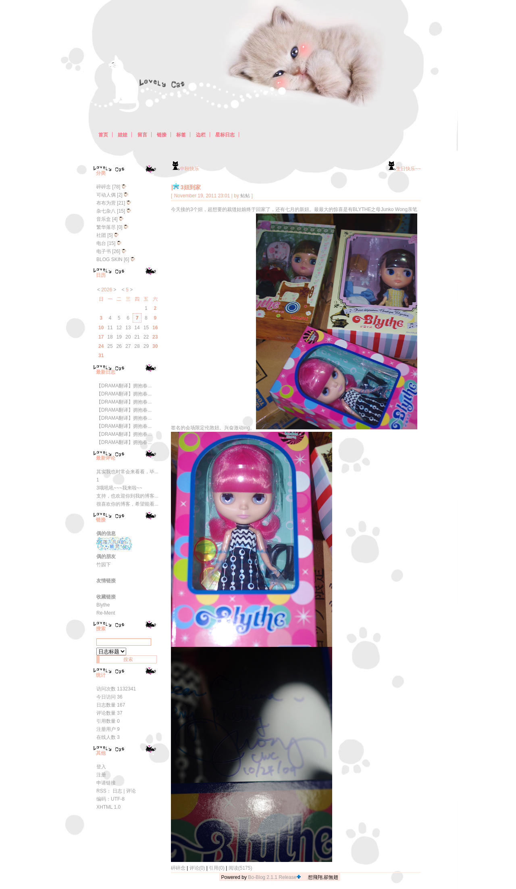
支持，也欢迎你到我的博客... (127, 496)
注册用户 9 (108, 729)
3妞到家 (191, 187)
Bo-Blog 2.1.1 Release (272, 877)
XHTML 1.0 (108, 807)
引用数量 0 (108, 721)
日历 (101, 275)
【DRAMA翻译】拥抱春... (124, 386)
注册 (101, 775)
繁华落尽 (106, 227)
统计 (101, 675)
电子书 (103, 251)
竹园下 (103, 564)
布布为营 (106, 203)
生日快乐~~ (404, 169)
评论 (131, 791)
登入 (101, 767)
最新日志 (105, 372)
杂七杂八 (106, 211)
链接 (101, 520)
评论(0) (197, 868)
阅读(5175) (240, 868)
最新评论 (105, 458)
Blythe (103, 605)
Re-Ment (105, 613)
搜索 (101, 629)
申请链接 (106, 783)
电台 (101, 243)
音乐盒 (103, 219)
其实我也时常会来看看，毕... (127, 472)
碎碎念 (178, 868)
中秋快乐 (185, 169)
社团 (101, 235)
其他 (101, 753)
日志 (117, 791)
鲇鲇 (245, 196)
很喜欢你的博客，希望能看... (127, 504)
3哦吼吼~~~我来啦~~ (119, 488)
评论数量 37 (109, 713)
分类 (101, 173)
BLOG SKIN (109, 259)
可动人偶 (106, 195)
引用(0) (217, 868)
